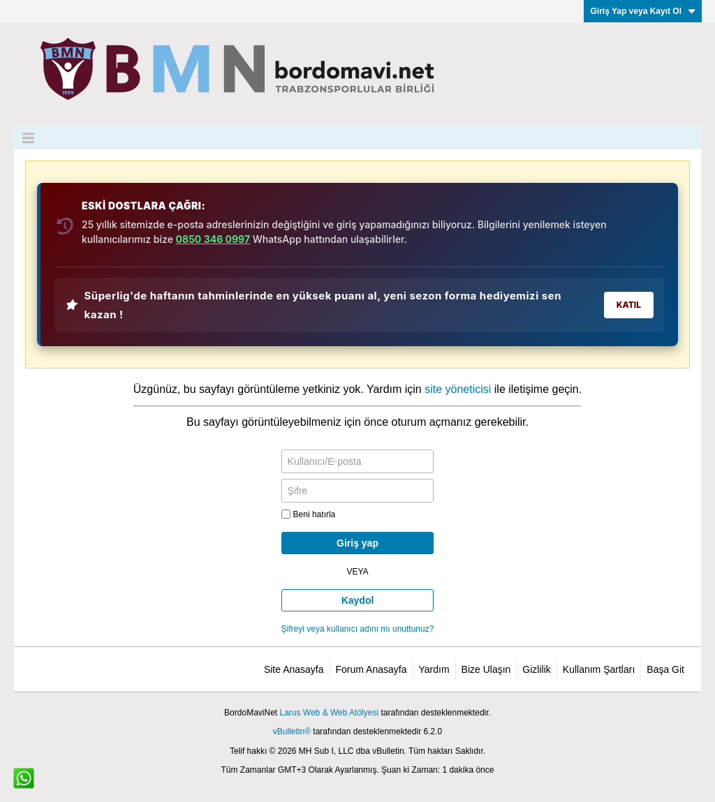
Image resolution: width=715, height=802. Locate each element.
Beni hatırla (308, 514)
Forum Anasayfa (371, 669)
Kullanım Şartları (599, 669)
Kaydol (357, 600)
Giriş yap (357, 543)
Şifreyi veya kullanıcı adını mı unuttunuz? (357, 629)
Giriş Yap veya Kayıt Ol (642, 11)
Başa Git (665, 669)
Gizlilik (536, 669)
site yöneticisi (458, 389)
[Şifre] (357, 491)
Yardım (433, 669)
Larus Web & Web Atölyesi (328, 713)
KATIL (629, 304)
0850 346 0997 (213, 239)
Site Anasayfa (294, 669)
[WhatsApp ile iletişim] (24, 778)
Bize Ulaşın (486, 669)
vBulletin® (292, 731)
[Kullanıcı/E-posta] (357, 461)
